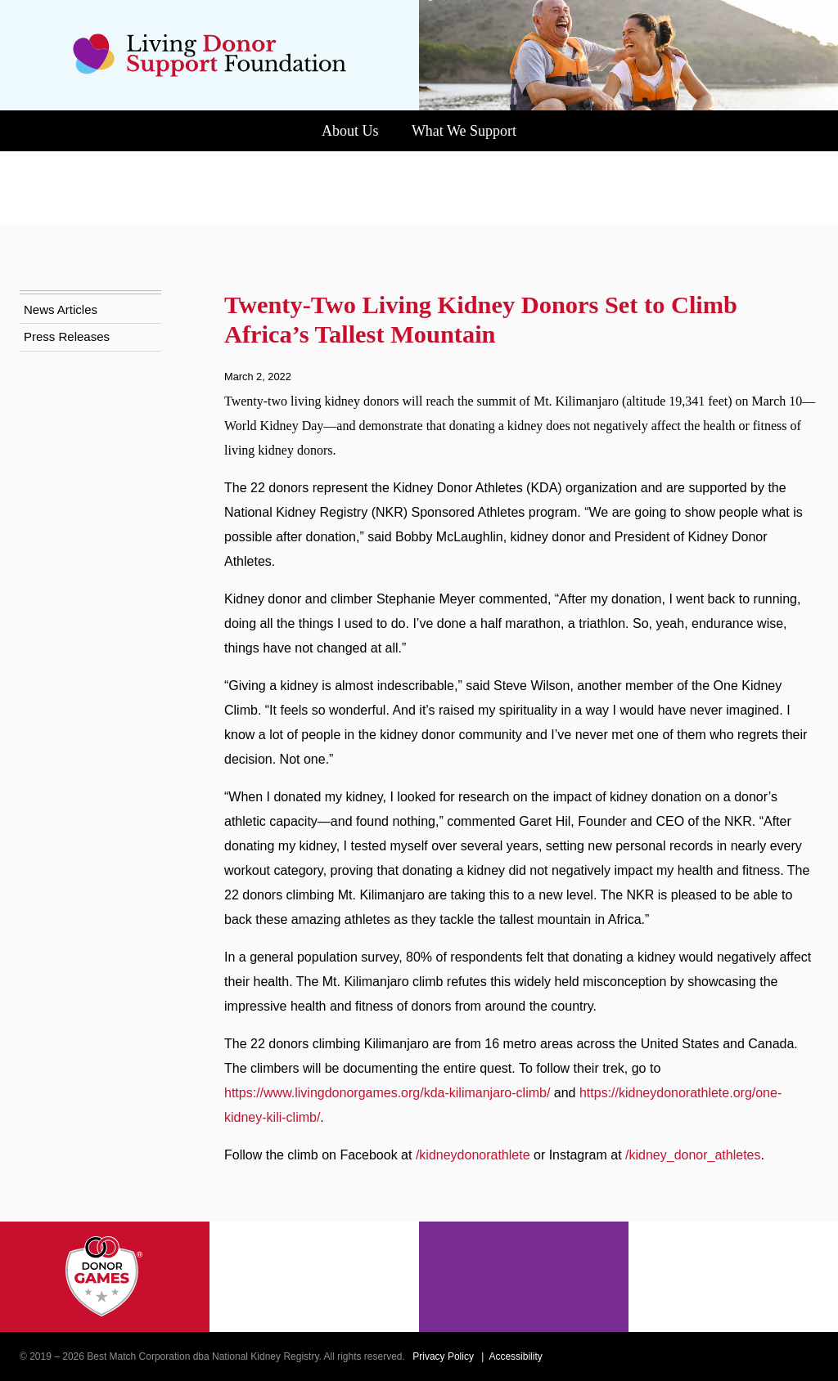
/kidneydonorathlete (508, 1130)
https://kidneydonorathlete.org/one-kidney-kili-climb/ (398, 1093)
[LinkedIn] (811, 1356)
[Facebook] (739, 1356)
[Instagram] (763, 1356)
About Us (335, 131)
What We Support (470, 131)
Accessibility (570, 1356)
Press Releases (68, 263)
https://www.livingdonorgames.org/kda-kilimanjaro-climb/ (413, 1068)
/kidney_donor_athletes (302, 1155)
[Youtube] (787, 1356)
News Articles (65, 236)
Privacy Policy (490, 1356)
